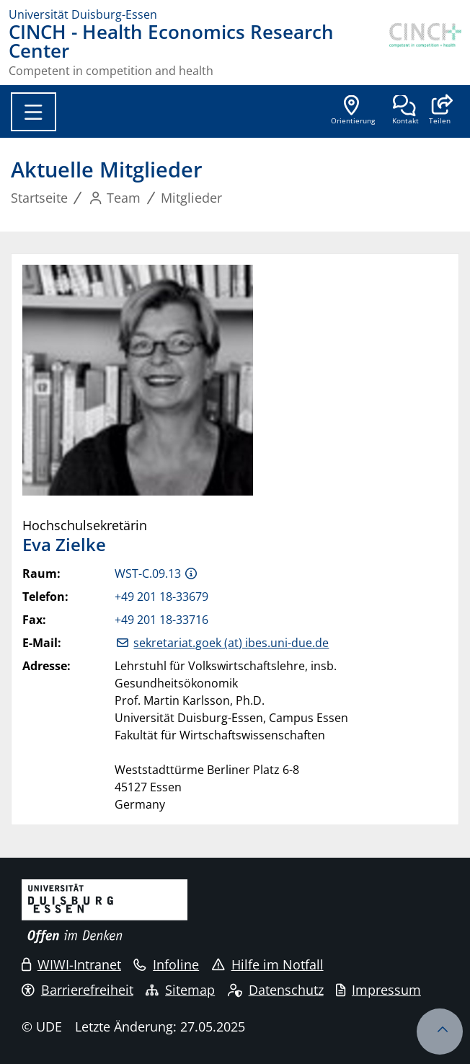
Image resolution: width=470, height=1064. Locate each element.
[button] (439, 111)
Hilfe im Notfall (268, 964)
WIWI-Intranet (71, 964)
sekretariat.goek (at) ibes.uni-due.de (231, 643)
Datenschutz (276, 989)
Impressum (378, 989)
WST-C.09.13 (148, 573)
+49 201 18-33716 (161, 620)
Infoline (166, 964)
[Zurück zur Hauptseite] (425, 49)
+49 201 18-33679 (161, 596)
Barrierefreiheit (77, 989)
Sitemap (180, 989)
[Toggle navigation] (33, 111)
